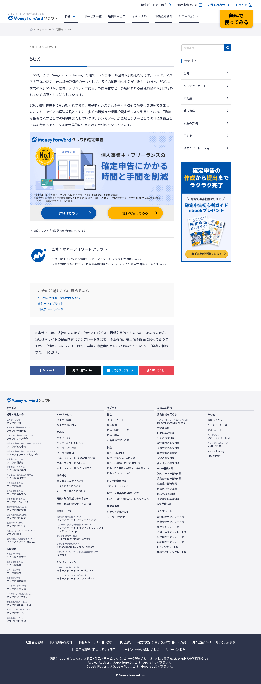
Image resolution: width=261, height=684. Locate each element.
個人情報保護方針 (61, 642)
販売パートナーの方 (154, 5)
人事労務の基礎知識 (168, 448)
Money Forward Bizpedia (173, 421)
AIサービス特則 (176, 650)
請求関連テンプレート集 (170, 516)
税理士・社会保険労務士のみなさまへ (128, 498)
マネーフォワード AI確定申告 (22, 453)
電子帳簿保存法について (70, 481)
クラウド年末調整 (16, 580)
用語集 (59, 29)
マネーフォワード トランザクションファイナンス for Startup (80, 528)
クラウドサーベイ (19, 611)
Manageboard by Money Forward (75, 545)
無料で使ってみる (135, 213)
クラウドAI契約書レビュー (71, 442)
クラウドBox (21, 532)
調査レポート (215, 430)
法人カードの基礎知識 (169, 473)
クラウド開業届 (65, 453)
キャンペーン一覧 (217, 424)
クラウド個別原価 (17, 516)
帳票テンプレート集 (168, 526)
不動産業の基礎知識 (168, 498)
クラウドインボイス (18, 501)
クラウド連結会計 (16, 524)
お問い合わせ (216, 5)
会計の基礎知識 (165, 438)
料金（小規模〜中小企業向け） (124, 463)
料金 (68, 16)
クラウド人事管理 (16, 556)
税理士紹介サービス (118, 430)
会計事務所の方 (187, 5)
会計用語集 (163, 427)
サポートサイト (115, 420)
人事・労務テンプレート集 (172, 531)
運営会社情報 (34, 642)
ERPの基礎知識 (165, 432)
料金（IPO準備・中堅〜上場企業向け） (128, 468)
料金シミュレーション (119, 473)
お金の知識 (191, 123)
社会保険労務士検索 (118, 440)
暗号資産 (189, 111)
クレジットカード (195, 86)
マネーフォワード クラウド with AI (76, 577)
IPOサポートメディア (118, 486)
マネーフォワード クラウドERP (74, 468)
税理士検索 (113, 435)
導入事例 (112, 424)
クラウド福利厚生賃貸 (19, 603)
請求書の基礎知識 (167, 453)
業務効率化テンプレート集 (172, 552)
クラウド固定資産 (17, 508)
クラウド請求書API (117, 511)
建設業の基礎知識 (167, 488)
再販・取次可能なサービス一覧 (74, 503)
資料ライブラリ (216, 420)
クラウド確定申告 (24, 445)
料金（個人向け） (117, 453)
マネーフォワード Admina (71, 463)
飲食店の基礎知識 (167, 483)
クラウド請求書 (15, 461)
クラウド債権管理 (20, 477)
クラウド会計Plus (18, 429)
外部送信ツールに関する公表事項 (213, 642)
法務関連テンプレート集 (170, 536)
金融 (186, 73)
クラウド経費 (15, 485)
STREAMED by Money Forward (74, 537)
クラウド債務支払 (16, 493)
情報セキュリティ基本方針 (96, 642)
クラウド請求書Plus (17, 469)
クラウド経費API (116, 516)
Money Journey (42, 29)
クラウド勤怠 (15, 564)
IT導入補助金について (69, 486)
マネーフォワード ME (219, 436)
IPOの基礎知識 (165, 468)
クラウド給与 (14, 572)
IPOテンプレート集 (167, 547)
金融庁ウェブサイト (50, 303)
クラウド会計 (14, 421)
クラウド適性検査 (16, 619)
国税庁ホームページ (50, 309)
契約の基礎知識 (165, 458)
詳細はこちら (69, 213)
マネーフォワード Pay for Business (76, 458)
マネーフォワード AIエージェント (75, 569)
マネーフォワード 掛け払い (21, 540)
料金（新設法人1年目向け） (122, 458)
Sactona (78, 553)
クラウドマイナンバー (19, 595)
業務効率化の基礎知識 (169, 478)
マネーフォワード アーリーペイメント (77, 518)
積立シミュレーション (198, 148)
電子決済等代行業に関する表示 (96, 650)
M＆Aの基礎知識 (166, 493)
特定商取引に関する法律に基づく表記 (161, 642)
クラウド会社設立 (66, 448)
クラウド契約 (64, 437)
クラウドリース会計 (20, 437)
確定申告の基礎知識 (168, 443)
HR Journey (214, 455)
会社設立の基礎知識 (168, 463)
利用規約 (125, 642)
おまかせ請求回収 (66, 424)
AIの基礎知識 (164, 503)
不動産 (188, 98)
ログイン (241, 5)
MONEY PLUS (218, 444)
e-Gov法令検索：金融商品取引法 (59, 298)
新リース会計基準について (71, 491)
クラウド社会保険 (17, 588)
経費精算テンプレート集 (170, 521)
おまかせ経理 (64, 420)
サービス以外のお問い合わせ (140, 650)
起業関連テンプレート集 (170, 541)
